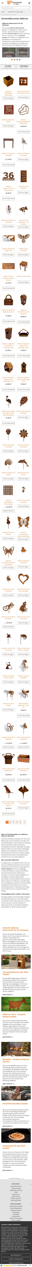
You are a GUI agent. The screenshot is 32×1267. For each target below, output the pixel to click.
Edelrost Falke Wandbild (23, 249)
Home (3, 12)
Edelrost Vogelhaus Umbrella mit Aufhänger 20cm (8, 345)
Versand (22, 1178)
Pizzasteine (16, 1212)
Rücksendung (16, 1188)
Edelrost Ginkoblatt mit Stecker (23, 803)
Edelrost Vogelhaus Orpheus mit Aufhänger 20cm (23, 345)
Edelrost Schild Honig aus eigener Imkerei (8, 278)
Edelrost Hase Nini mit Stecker (8, 590)
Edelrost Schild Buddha (23, 187)
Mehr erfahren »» (9, 1084)
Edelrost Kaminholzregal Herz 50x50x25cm (23, 121)
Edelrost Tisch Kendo (23, 276)
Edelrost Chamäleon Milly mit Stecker (23, 649)
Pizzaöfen (16, 1214)
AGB (16, 1192)
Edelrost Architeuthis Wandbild (8, 221)
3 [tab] (17, 59)
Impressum (16, 1194)
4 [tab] (19, 59)
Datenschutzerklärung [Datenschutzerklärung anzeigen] (16, 1263)
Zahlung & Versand (16, 1190)
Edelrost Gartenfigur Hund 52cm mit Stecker (8, 804)
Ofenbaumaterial (16, 1210)
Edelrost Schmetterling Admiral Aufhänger (23, 534)
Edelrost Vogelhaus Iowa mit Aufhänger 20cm (23, 379)
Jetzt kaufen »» (8, 995)
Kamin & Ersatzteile (16, 1218)
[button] (2, 3)
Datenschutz (16, 1196)
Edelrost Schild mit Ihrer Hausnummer (23, 92)
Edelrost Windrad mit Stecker (23, 446)
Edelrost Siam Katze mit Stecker (23, 501)
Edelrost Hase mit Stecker (8, 533)
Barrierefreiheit (16, 1200)
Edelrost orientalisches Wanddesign (8, 502)
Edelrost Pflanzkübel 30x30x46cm (8, 770)
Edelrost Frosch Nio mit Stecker (23, 618)
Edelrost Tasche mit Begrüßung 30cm (8, 311)
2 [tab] (14, 59)
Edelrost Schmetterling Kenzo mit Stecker (8, 563)
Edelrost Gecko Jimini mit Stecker (8, 618)
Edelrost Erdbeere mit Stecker (8, 446)
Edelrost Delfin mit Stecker (23, 473)
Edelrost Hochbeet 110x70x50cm (23, 770)
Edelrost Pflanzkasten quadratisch (8, 93)
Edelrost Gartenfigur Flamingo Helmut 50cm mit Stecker (8, 413)
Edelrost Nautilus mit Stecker (8, 473)
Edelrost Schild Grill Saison (8, 121)
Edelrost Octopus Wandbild (23, 677)
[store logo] (14, 3)
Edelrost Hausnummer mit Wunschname (8, 188)
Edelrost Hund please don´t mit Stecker (23, 222)
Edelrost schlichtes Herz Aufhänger (23, 590)
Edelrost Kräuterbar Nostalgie (8, 154)
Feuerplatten (16, 1216)
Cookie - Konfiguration (16, 1259)
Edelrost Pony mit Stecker (8, 704)
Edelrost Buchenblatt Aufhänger (23, 412)
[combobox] (16, 8)
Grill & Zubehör (16, 1220)
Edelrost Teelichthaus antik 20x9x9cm (23, 312)
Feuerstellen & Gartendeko (15, 12)
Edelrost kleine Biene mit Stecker (23, 738)
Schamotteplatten (16, 1208)
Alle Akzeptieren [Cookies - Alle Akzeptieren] (16, 1255)
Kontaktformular (16, 1186)
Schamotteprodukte (16, 1206)
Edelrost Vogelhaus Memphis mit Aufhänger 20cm (8, 379)
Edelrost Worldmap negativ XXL (8, 249)
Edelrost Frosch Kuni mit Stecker (8, 649)
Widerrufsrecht (16, 1198)
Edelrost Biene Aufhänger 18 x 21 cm (23, 705)
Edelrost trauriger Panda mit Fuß (8, 677)
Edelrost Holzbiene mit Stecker (23, 154)
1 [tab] (12, 59)
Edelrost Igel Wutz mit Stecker (23, 562)
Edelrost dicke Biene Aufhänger (8, 738)
